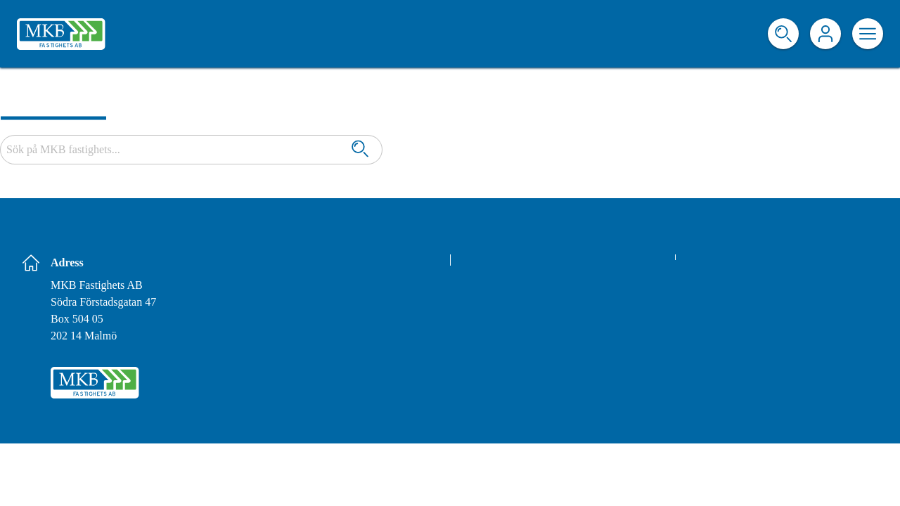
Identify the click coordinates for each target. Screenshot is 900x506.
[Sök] (360, 150)
